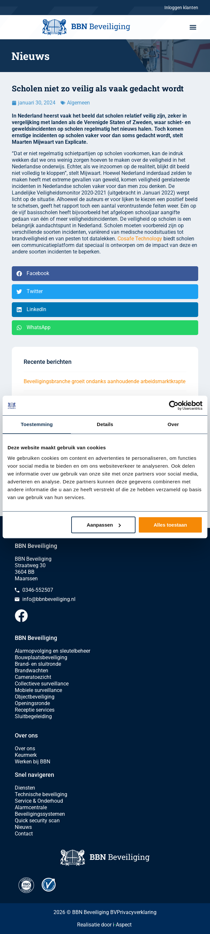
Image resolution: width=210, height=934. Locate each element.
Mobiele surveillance (38, 690)
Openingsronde (32, 703)
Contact (24, 834)
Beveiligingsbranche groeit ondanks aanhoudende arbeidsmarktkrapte (104, 381)
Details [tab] (105, 424)
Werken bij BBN (32, 761)
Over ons (25, 748)
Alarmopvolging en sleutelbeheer (52, 651)
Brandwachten (31, 670)
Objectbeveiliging (34, 697)
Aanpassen (104, 525)
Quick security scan (37, 820)
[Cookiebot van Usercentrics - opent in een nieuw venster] (173, 405)
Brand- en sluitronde (38, 664)
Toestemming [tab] (37, 424)
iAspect (122, 925)
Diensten (25, 788)
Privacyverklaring (137, 912)
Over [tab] (173, 424)
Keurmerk (26, 755)
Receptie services (34, 710)
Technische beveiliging (41, 794)
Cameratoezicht (33, 677)
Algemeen (78, 103)
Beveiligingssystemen (40, 814)
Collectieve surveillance (42, 684)
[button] (192, 27)
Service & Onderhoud (39, 801)
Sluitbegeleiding (33, 716)
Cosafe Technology (139, 238)
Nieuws (23, 827)
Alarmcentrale (31, 807)
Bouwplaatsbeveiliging (41, 657)
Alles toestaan (170, 525)
